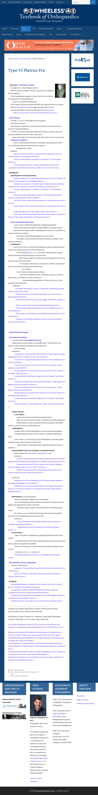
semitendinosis (33, 453)
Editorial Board (27, 2)
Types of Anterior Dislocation (19, 676)
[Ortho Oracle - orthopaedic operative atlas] (49, 50)
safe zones (29, 222)
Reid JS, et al (32, 253)
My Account (59, 2)
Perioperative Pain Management (35, 34)
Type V (12, 674)
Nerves (19, 34)
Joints (61, 29)
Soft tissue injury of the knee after (36, 113)
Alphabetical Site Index (40, 2)
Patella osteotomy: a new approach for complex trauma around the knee (36, 601)
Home (4, 2)
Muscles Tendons (7, 34)
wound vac (25, 552)
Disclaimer (81, 696)
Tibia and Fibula (19, 670)
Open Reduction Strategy (18, 337)
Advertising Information (14, 2)
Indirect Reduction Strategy (18, 332)
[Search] (93, 2)
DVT (34, 29)
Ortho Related (77, 34)
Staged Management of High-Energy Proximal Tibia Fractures (35, 212)
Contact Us (51, 2)
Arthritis (4, 29)
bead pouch (35, 552)
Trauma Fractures (61, 34)
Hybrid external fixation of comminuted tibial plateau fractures (38, 305)
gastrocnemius (47, 453)
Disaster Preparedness (46, 29)
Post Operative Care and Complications (22, 563)
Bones (26, 29)
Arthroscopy (15, 29)
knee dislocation (48, 110)
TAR (50, 34)
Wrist (36, 672)
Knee (11, 672)
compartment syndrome (24, 107)
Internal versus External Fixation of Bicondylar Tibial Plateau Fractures (40, 300)
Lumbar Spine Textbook (74, 29)
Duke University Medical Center (45, 791)
